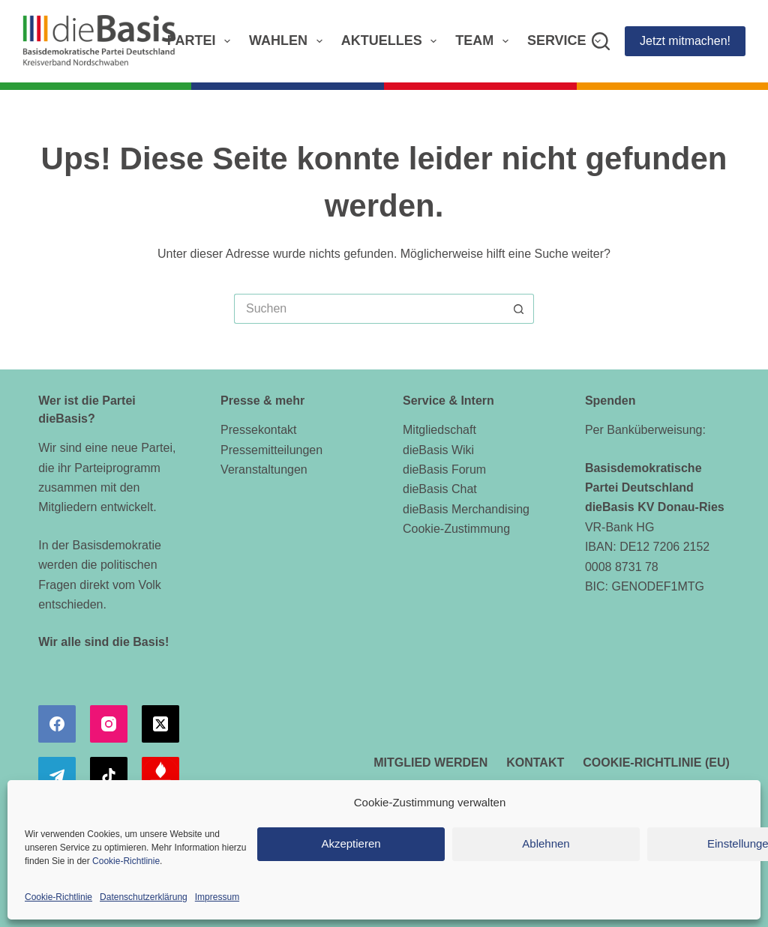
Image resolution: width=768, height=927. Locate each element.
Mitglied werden (431, 762)
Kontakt (535, 762)
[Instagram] (109, 724)
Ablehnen (545, 843)
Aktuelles (392, 41)
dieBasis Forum (444, 469)
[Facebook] (57, 724)
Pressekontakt (258, 429)
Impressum (217, 897)
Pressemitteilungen (271, 450)
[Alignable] (160, 775)
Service (567, 41)
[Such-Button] (519, 309)
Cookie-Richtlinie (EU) (656, 762)
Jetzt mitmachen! (685, 40)
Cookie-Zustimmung (456, 528)
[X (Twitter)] (160, 724)
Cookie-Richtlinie (126, 861)
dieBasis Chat (440, 489)
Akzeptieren (350, 843)
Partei (201, 41)
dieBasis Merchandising (466, 509)
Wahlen (288, 41)
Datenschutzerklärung (144, 897)
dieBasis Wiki (438, 450)
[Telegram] (57, 775)
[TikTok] (109, 775)
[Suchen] (601, 41)
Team (484, 41)
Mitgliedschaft (439, 429)
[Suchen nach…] (369, 309)
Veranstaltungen (264, 469)
